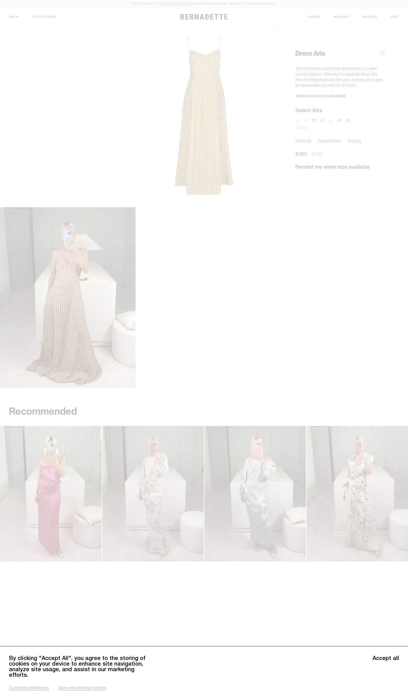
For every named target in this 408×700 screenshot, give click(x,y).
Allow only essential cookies (82, 687)
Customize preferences (29, 687)
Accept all (386, 658)
